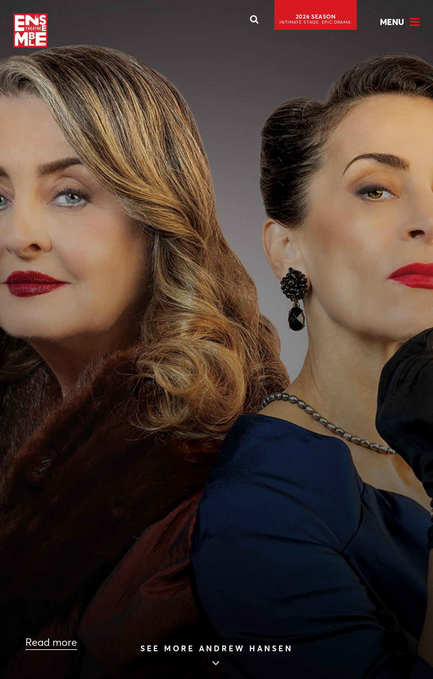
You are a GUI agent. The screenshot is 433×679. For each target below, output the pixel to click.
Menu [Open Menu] (392, 22)
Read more (51, 642)
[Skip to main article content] (216, 656)
